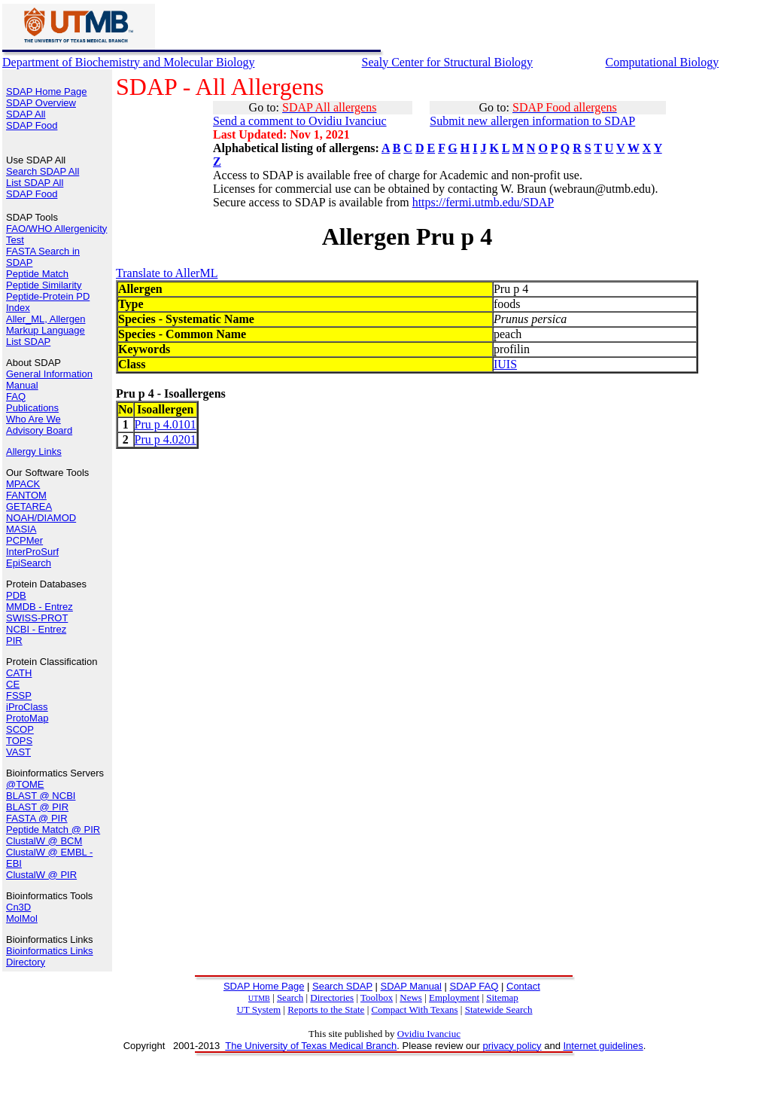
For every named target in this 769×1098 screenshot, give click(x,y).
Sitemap (502, 997)
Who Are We (33, 419)
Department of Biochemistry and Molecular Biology (128, 62)
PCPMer (24, 540)
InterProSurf (32, 551)
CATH (19, 673)
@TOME (25, 784)
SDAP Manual (411, 986)
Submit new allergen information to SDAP (532, 120)
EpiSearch (28, 563)
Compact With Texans (414, 1009)
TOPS (19, 740)
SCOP (20, 729)
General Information (49, 374)
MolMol (22, 918)
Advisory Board (39, 430)
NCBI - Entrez (36, 629)
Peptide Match (37, 273)
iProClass (27, 706)
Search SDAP (342, 986)
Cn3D (18, 907)
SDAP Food (31, 125)
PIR (14, 640)
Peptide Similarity (43, 285)
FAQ (16, 396)
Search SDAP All (42, 171)
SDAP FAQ (474, 986)
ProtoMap (27, 718)
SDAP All (26, 114)
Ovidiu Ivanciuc (428, 1033)
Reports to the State (325, 1009)
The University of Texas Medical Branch (311, 1045)
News (411, 997)
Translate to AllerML (166, 273)
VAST (18, 752)
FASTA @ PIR (37, 818)
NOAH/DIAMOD (41, 517)
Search (290, 997)
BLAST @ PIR (37, 807)
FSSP (19, 695)
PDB (16, 595)
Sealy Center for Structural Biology (447, 62)
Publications (32, 407)
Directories (332, 997)
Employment (454, 997)
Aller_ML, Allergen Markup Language (46, 324)
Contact (523, 986)
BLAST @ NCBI (40, 795)
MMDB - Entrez (39, 606)
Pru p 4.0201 (165, 439)
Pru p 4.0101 (165, 424)
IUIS (505, 364)
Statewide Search (499, 1009)
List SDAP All (34, 182)
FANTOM (26, 495)
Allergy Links (34, 451)
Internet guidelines (603, 1045)
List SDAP (28, 341)
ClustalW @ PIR (41, 874)
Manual (22, 385)
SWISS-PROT (37, 618)
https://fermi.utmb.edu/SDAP (483, 202)
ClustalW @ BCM (44, 840)
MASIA (21, 529)
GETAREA (29, 506)
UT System (258, 1009)
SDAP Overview (41, 102)
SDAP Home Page (46, 91)
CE (13, 684)
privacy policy (512, 1045)
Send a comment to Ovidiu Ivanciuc (300, 120)
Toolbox (376, 997)
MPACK (23, 484)
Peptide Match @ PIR (53, 829)
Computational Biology (662, 62)
